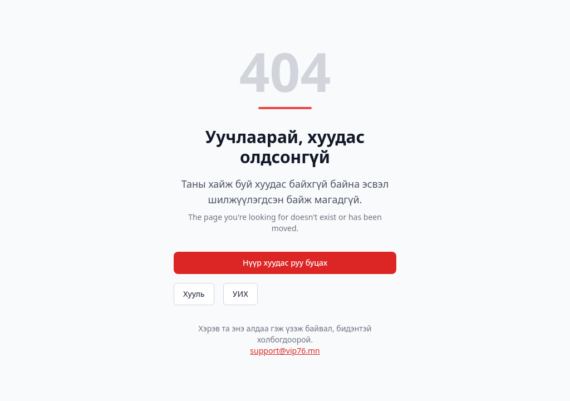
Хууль (194, 293)
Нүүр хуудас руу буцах (285, 262)
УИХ (240, 293)
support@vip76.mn (285, 350)
